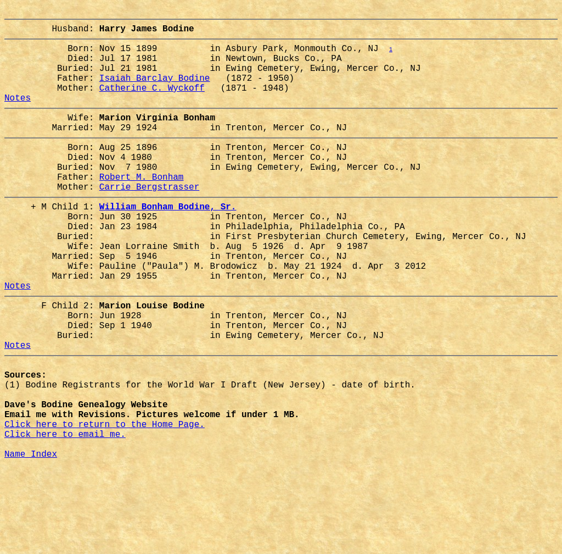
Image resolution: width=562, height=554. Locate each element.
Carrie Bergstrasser (149, 219)
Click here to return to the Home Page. (104, 503)
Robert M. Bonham (141, 207)
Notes (17, 115)
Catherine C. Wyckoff (152, 103)
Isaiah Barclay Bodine (154, 91)
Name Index (30, 539)
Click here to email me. (65, 515)
